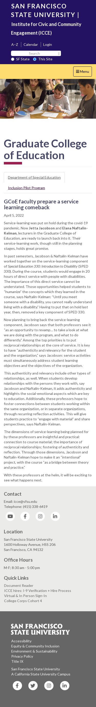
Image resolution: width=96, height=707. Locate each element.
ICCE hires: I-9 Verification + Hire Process (37, 590)
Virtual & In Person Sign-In (25, 595)
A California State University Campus (40, 674)
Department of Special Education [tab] (34, 177)
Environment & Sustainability (34, 651)
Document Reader (18, 585)
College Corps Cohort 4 (23, 601)
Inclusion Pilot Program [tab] (26, 188)
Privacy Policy (22, 656)
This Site (42, 59)
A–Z (14, 44)
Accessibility (21, 641)
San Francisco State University (35, 669)
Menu (84, 73)
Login (47, 44)
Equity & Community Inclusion (35, 646)
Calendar (31, 44)
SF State (20, 59)
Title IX (17, 661)
